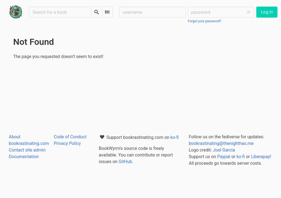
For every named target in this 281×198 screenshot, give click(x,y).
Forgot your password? (204, 21)
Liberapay (260, 156)
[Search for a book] (60, 12)
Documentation (24, 156)
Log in (267, 12)
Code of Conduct (70, 136)
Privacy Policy (67, 143)
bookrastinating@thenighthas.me (221, 143)
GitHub (125, 161)
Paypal (223, 156)
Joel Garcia (224, 150)
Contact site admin (27, 150)
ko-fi (174, 137)
